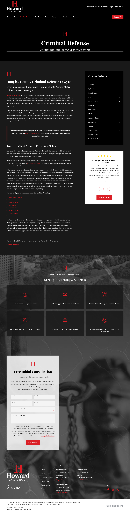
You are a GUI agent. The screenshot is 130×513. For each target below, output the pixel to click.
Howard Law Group (13, 95)
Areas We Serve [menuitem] (65, 17)
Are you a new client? (15, 409)
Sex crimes (12, 205)
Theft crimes (13, 208)
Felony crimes (13, 213)
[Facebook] (108, 489)
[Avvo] (113, 489)
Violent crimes (13, 210)
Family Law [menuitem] (39, 17)
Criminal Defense (47, 477)
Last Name (35, 396)
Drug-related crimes (15, 197)
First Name (12, 396)
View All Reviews (104, 198)
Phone (11, 402)
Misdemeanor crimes (16, 216)
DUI (10, 200)
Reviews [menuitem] (76, 17)
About (43, 473)
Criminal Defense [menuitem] (26, 17)
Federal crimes (14, 202)
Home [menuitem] (9, 17)
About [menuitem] (15, 17)
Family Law (45, 481)
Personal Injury (46, 485)
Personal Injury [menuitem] (50, 17)
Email (33, 402)
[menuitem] (104, 85)
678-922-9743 (116, 6)
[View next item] (107, 189)
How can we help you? (15, 415)
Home (43, 469)
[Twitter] (118, 489)
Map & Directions (62, 480)
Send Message (30, 442)
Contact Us (117, 17)
